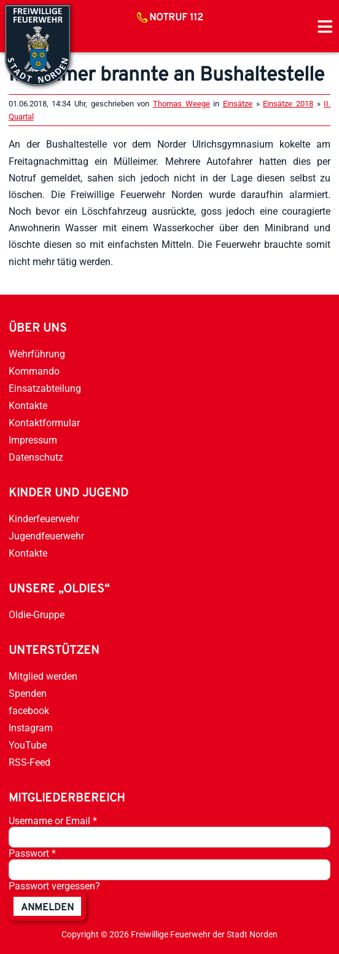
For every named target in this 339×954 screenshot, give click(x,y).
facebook (29, 711)
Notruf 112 (176, 18)
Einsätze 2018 (288, 103)
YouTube (28, 745)
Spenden (28, 693)
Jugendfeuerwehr (46, 536)
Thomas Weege (181, 103)
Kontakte (28, 405)
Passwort (32, 853)
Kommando (34, 371)
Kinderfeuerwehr (44, 519)
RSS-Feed (29, 762)
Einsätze (237, 103)
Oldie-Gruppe (36, 615)
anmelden (47, 908)
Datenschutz (36, 457)
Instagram (31, 728)
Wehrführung (37, 354)
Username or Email (53, 821)
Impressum (33, 440)
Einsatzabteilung (45, 388)
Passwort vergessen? (54, 886)
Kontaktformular (44, 423)
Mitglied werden (43, 676)
